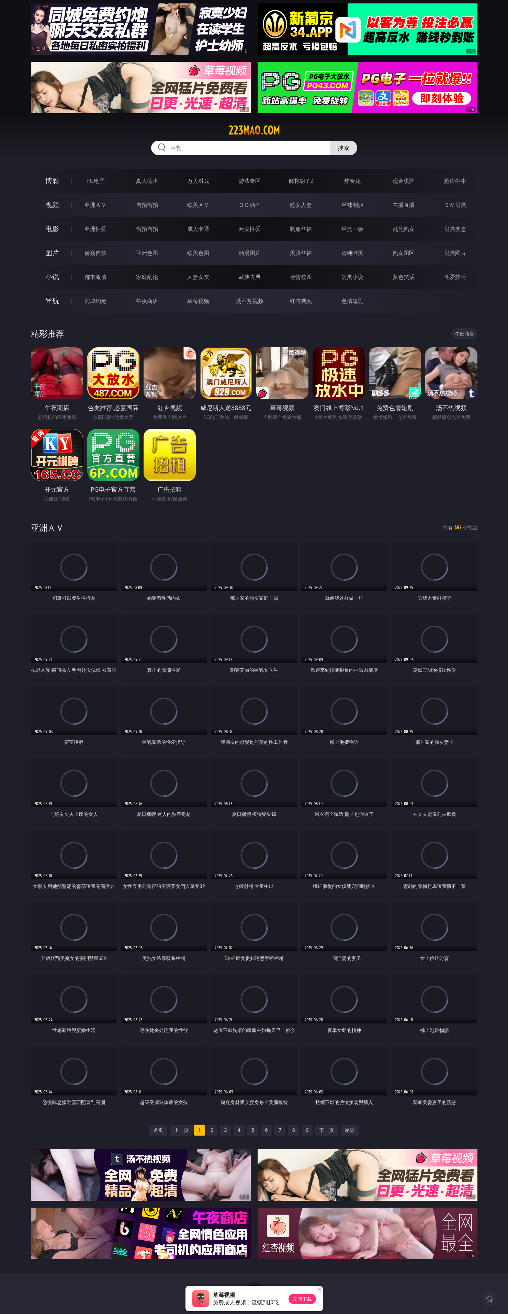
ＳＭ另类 (455, 205)
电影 (52, 228)
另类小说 (352, 277)
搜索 (343, 148)
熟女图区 (404, 253)
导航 (52, 300)
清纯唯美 (352, 253)
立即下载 (302, 1298)
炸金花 (352, 181)
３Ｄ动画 (250, 205)
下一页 (326, 1130)
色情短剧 (352, 301)
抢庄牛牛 (455, 181)
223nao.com (254, 130)
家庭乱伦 (147, 277)
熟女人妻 (301, 205)
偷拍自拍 (147, 229)
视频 (52, 204)
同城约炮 (95, 301)
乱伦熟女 (404, 229)
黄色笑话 (404, 277)
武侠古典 (250, 277)
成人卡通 (198, 229)
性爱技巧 (455, 277)
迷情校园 (301, 277)
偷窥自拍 (95, 253)
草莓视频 (198, 301)
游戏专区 (250, 181)
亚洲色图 (147, 253)
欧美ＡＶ (198, 205)
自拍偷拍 (147, 205)
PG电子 (96, 181)
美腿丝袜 (301, 253)
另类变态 (455, 229)
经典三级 (352, 229)
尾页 (349, 1130)
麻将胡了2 (301, 181)
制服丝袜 (301, 229)
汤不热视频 (249, 301)
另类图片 (455, 253)
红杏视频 (301, 301)
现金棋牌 (404, 181)
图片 (52, 252)
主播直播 (404, 205)
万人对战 (198, 181)
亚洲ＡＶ (95, 205)
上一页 (181, 1130)
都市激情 (95, 277)
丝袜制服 (352, 205)
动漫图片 (250, 253)
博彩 (52, 180)
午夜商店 (147, 301)
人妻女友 (198, 277)
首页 (158, 1130)
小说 (52, 276)
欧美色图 (198, 253)
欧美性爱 (250, 229)
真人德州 (147, 181)
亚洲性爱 (95, 229)
